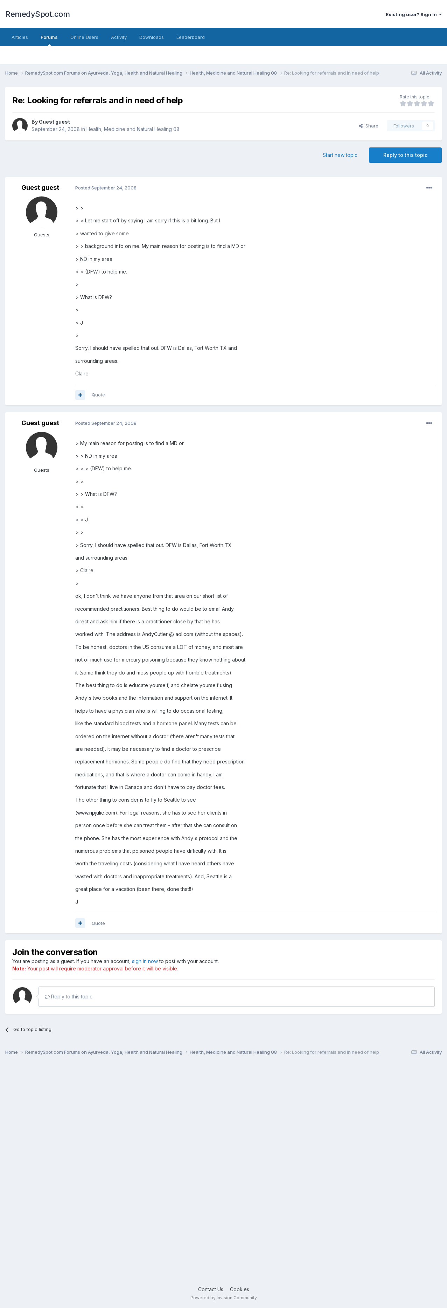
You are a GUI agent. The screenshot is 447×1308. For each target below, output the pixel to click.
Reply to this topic (405, 155)
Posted (106, 188)
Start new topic (340, 155)
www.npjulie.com (96, 813)
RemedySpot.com (37, 14)
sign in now (145, 961)
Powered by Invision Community (223, 1297)
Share (368, 126)
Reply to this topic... (70, 996)
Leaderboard (190, 37)
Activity (119, 37)
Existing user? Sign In (414, 14)
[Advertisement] (215, 1173)
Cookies (239, 1289)
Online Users (84, 37)
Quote (98, 394)
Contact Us (210, 1289)
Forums (49, 40)
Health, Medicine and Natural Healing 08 (133, 129)
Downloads (151, 37)
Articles (20, 37)
